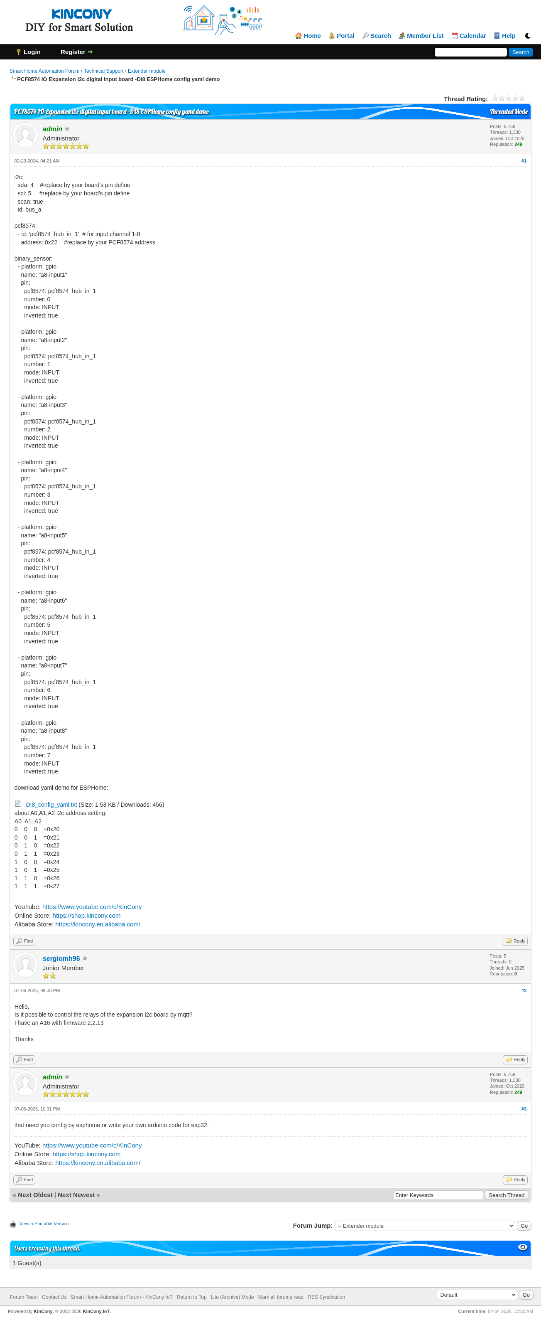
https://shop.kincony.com (87, 915)
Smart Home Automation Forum (45, 71)
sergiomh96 (61, 958)
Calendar (473, 35)
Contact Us (54, 1297)
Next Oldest (35, 1194)
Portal (346, 35)
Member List (425, 35)
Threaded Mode (508, 112)
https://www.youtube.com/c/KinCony (92, 906)
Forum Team (24, 1297)
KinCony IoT (96, 1311)
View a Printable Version (44, 1223)
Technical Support (103, 71)
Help (509, 35)
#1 (523, 160)
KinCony (43, 1311)
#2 (523, 990)
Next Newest (76, 1194)
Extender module (147, 71)
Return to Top (192, 1297)
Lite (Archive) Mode (232, 1297)
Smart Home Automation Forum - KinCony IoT (121, 1297)
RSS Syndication (326, 1297)
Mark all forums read (281, 1297)
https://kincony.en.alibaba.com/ (97, 924)
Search (380, 35)
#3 (523, 1108)
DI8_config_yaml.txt (51, 804)
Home (312, 35)
